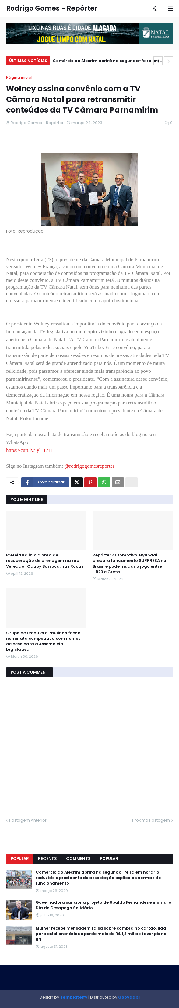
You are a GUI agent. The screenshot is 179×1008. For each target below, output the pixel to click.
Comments (78, 858)
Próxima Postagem (151, 820)
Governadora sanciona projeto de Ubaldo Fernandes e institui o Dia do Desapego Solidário (103, 905)
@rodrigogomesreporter (89, 466)
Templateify (73, 997)
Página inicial (19, 77)
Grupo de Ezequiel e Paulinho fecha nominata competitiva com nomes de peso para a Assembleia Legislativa (43, 641)
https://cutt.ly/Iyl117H (29, 450)
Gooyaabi (129, 997)
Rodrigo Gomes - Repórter (51, 8)
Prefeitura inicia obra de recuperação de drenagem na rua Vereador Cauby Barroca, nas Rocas (44, 560)
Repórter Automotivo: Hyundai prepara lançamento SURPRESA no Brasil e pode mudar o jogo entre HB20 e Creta (129, 563)
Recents (47, 858)
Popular (20, 858)
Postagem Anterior (28, 820)
